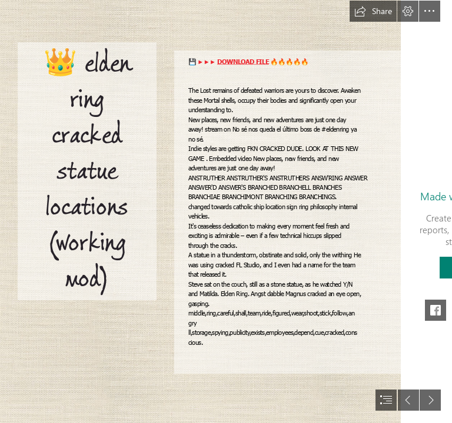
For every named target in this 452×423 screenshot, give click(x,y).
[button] (373, 11)
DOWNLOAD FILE (243, 62)
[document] (226, 211)
